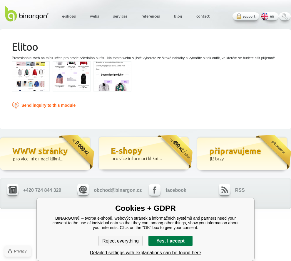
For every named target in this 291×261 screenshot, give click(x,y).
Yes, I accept (170, 240)
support (249, 16)
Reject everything (120, 240)
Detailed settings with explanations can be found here (145, 252)
